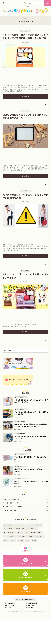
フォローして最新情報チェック (26, 602)
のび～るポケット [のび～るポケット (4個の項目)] (19, 527)
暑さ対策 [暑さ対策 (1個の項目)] (20, 542)
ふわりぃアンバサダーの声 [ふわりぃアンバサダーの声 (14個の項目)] (34, 527)
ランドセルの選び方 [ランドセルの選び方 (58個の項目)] (9, 535)
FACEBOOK (30, 609)
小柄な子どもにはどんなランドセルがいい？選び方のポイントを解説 (31, 403)
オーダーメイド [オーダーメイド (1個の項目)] (8, 531)
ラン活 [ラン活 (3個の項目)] (30, 538)
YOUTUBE (9, 609)
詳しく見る (25, 97)
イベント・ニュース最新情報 (13, 509)
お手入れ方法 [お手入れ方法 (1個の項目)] (7, 527)
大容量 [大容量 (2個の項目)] (6, 542)
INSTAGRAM (10, 606)
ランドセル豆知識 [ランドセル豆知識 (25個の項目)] (8, 538)
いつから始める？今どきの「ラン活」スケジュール (31, 460)
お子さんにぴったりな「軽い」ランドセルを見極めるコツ (31, 484)
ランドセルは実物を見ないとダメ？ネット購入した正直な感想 (31, 415)
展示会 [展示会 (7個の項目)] (13, 542)
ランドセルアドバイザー (21, 399)
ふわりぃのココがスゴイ (21, 468)
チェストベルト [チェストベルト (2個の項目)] (33, 531)
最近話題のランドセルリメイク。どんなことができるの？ (31, 472)
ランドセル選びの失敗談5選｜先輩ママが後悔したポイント (30, 440)
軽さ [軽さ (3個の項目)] (27, 542)
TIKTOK (29, 611)
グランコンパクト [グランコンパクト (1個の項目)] (20, 531)
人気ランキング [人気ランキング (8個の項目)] (40, 538)
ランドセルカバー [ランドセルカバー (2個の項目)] (22, 535)
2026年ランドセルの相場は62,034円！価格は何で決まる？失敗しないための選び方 (30, 427)
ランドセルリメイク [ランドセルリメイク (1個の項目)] (36, 535)
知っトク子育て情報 (21, 423)
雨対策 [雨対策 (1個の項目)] (34, 542)
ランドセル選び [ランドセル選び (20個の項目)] (21, 538)
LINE (8, 611)
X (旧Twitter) (31, 606)
